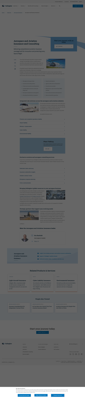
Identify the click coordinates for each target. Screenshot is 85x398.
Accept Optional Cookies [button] (24, 395)
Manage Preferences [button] (58, 395)
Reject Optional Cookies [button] (41, 395)
